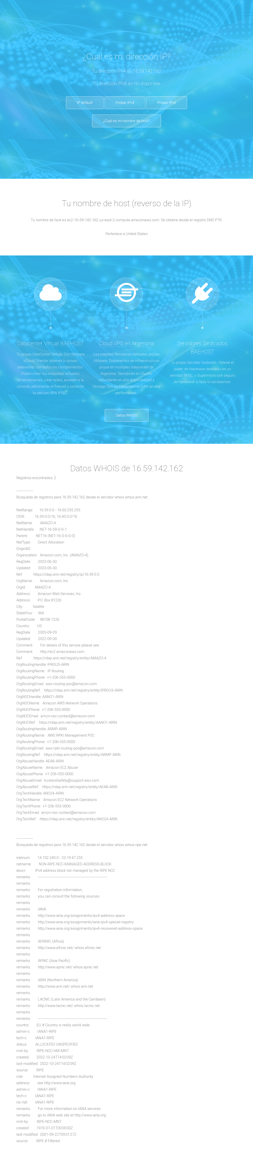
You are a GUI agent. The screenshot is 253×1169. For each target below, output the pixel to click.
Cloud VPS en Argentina (126, 343)
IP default (85, 102)
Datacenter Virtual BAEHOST (50, 343)
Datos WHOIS (126, 415)
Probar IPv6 (166, 102)
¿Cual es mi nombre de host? (126, 121)
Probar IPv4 (125, 102)
